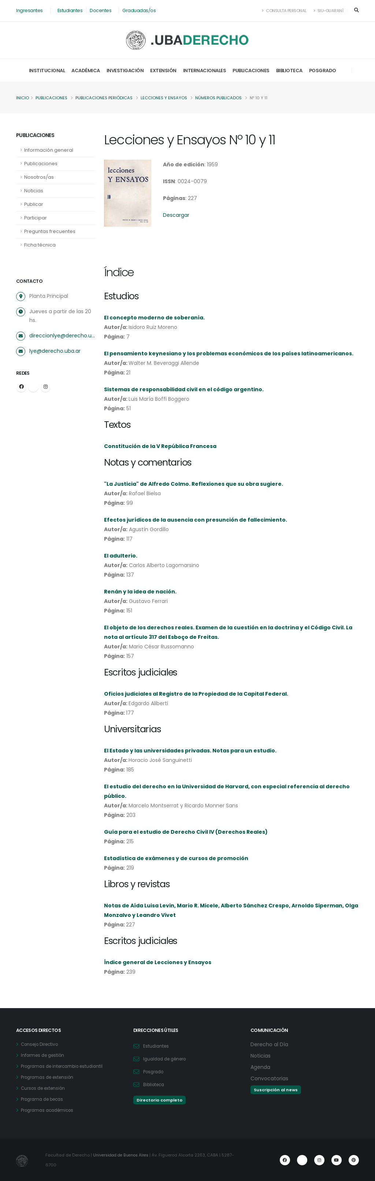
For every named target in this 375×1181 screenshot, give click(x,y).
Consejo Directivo (42, 1044)
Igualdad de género (167, 1059)
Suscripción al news (276, 1090)
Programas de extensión (50, 1077)
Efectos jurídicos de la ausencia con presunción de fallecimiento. (195, 519)
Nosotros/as (39, 177)
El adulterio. (120, 555)
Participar (35, 218)
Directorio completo (159, 1100)
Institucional (47, 70)
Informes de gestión (45, 1055)
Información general (48, 150)
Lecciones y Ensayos (164, 98)
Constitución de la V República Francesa (160, 446)
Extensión (163, 70)
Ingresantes (29, 10)
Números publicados (218, 98)
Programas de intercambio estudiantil (66, 1066)
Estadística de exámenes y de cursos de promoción (176, 858)
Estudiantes (70, 10)
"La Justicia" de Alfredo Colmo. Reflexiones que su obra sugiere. (193, 484)
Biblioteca (289, 70)
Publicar (33, 204)
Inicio (22, 98)
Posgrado (322, 70)
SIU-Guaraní (328, 11)
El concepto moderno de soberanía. (154, 317)
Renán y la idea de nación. (140, 591)
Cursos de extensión (45, 1088)
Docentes (100, 10)
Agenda (261, 1067)
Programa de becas (45, 1099)
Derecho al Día (270, 1044)
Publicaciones (251, 70)
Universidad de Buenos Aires (123, 1155)
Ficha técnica (40, 245)
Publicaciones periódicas (104, 98)
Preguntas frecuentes (49, 231)
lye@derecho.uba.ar (55, 351)
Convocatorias (270, 1078)
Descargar (176, 215)
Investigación (125, 70)
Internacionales (204, 70)
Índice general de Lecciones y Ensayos (157, 962)
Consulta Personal (284, 11)
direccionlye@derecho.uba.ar (62, 335)
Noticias (33, 191)
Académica (85, 70)
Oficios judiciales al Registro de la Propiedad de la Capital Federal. (196, 693)
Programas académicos (50, 1110)
